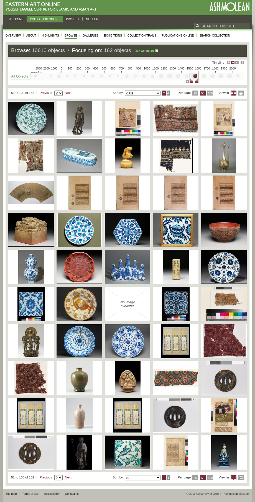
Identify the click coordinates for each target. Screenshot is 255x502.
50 (203, 93)
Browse (71, 35)
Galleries (90, 35)
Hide (237, 62)
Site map (11, 493)
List (241, 93)
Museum (92, 19)
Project (72, 19)
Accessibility (52, 493)
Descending (168, 93)
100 (210, 93)
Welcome (16, 19)
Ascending (164, 93)
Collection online (44, 19)
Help (242, 62)
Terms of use (30, 493)
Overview (13, 35)
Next (68, 92)
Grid (233, 93)
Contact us (72, 493)
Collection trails (142, 35)
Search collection (214, 35)
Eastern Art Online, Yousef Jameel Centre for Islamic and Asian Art (53, 6)
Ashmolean (229, 6)
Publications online (178, 35)
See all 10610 (144, 51)
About (31, 35)
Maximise (228, 62)
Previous (46, 92)
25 (195, 93)
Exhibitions (113, 35)
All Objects (19, 76)
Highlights (50, 35)
